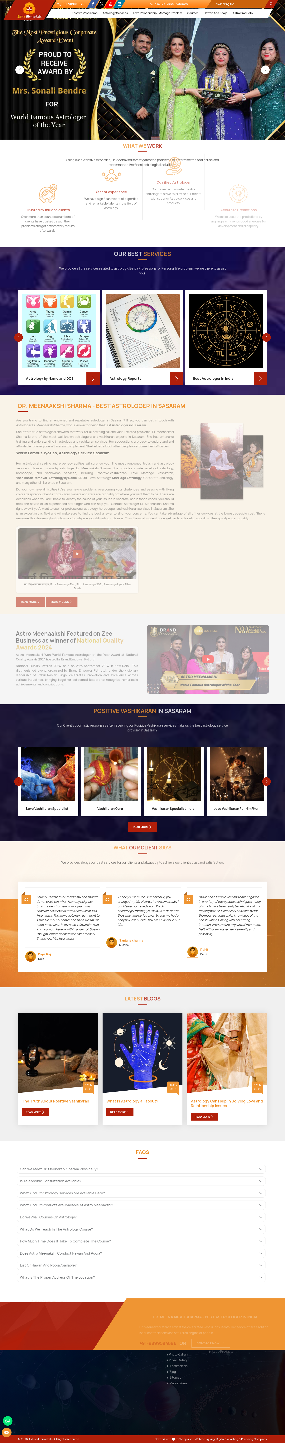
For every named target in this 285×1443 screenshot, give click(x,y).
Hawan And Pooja (215, 13)
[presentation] (19, 69)
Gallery (170, 3)
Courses (193, 13)
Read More (35, 1112)
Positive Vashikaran (85, 13)
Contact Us (182, 3)
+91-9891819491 (71, 4)
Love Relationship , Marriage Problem (157, 13)
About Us (160, 3)
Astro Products (243, 13)
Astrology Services (115, 13)
